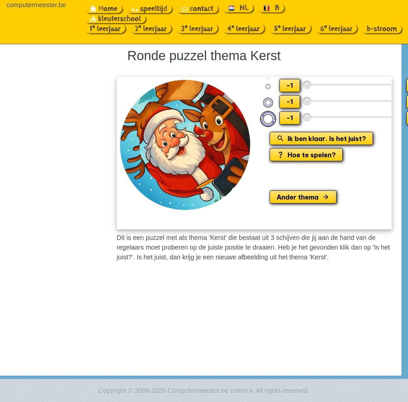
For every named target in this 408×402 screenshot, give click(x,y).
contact (197, 9)
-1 (289, 85)
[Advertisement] (44, 170)
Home (104, 9)
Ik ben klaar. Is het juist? (321, 139)
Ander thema (303, 197)
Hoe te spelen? (306, 155)
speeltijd (149, 9)
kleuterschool (115, 19)
